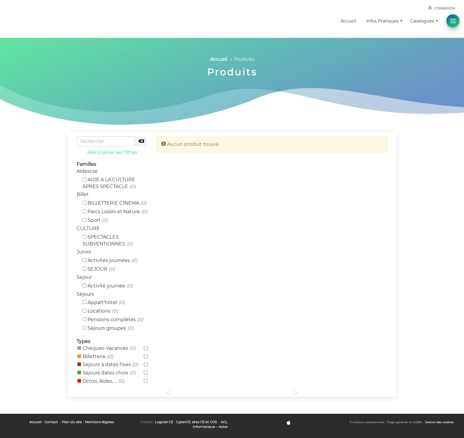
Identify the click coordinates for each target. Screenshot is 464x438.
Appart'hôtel (104, 302)
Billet (83, 194)
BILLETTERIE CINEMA (114, 203)
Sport (95, 220)
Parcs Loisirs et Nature (115, 211)
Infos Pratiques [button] (384, 21)
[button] (453, 21)
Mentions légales (99, 422)
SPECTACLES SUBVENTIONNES (108, 240)
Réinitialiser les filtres (112, 152)
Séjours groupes (108, 328)
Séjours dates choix (112, 373)
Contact (51, 422)
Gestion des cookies (439, 422)
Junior (84, 252)
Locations (100, 311)
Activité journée (108, 286)
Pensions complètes (113, 319)
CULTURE (88, 228)
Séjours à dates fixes (112, 364)
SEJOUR (99, 269)
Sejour (84, 277)
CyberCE (183, 422)
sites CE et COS (204, 422)
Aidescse (87, 171)
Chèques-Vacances (112, 348)
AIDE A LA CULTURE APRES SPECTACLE (109, 183)
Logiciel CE (164, 422)
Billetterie (112, 356)
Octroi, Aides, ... (112, 381)
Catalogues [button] (424, 21)
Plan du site (72, 422)
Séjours (85, 294)
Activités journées (110, 260)
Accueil (348, 21)
